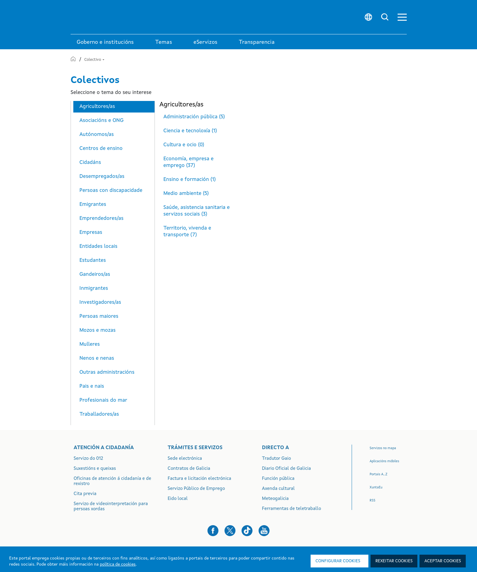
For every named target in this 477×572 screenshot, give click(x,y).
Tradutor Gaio (276, 458)
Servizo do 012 (88, 458)
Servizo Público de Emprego (196, 489)
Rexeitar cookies (394, 561)
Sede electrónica (185, 458)
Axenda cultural (278, 489)
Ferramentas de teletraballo (291, 509)
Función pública (278, 479)
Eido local (178, 499)
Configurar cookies (337, 561)
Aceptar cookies (442, 561)
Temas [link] (163, 42)
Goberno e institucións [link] (105, 42)
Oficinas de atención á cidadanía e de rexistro (112, 481)
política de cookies (118, 564)
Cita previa (85, 494)
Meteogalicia (275, 499)
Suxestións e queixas (95, 468)
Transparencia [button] (257, 42)
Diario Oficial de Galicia (286, 468)
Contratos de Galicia (189, 468)
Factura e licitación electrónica (199, 479)
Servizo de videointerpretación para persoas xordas (111, 506)
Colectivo (94, 60)
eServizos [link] (205, 42)
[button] (402, 17)
